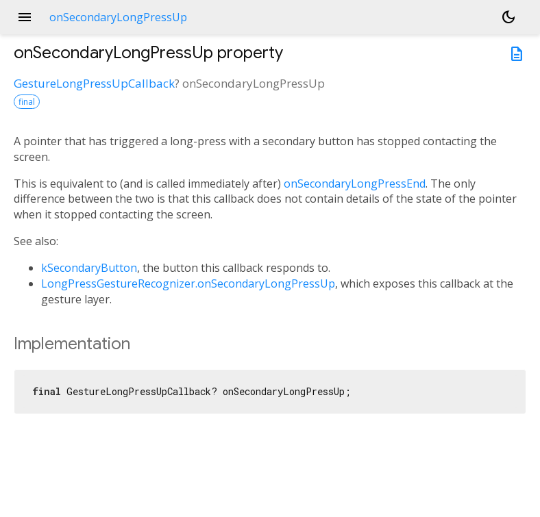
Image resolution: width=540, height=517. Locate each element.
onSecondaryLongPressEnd (355, 183)
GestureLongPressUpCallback (94, 83)
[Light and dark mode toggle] (508, 17)
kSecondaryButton (89, 267)
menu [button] (24, 17)
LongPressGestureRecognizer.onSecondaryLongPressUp (188, 283)
